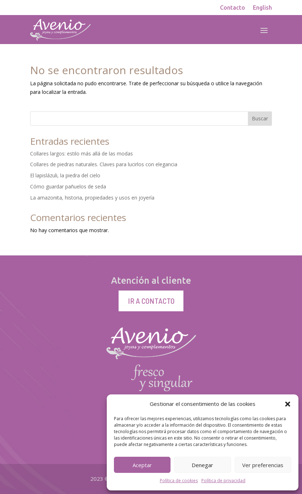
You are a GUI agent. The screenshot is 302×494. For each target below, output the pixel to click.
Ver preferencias (262, 465)
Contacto (232, 8)
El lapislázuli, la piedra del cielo (65, 175)
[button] (287, 404)
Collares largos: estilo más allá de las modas (81, 153)
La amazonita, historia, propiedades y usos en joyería (92, 197)
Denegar (202, 465)
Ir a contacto (151, 300)
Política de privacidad (223, 481)
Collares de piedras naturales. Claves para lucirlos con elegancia (103, 164)
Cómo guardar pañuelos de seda (68, 186)
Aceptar (142, 465)
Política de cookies (179, 481)
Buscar (260, 118)
